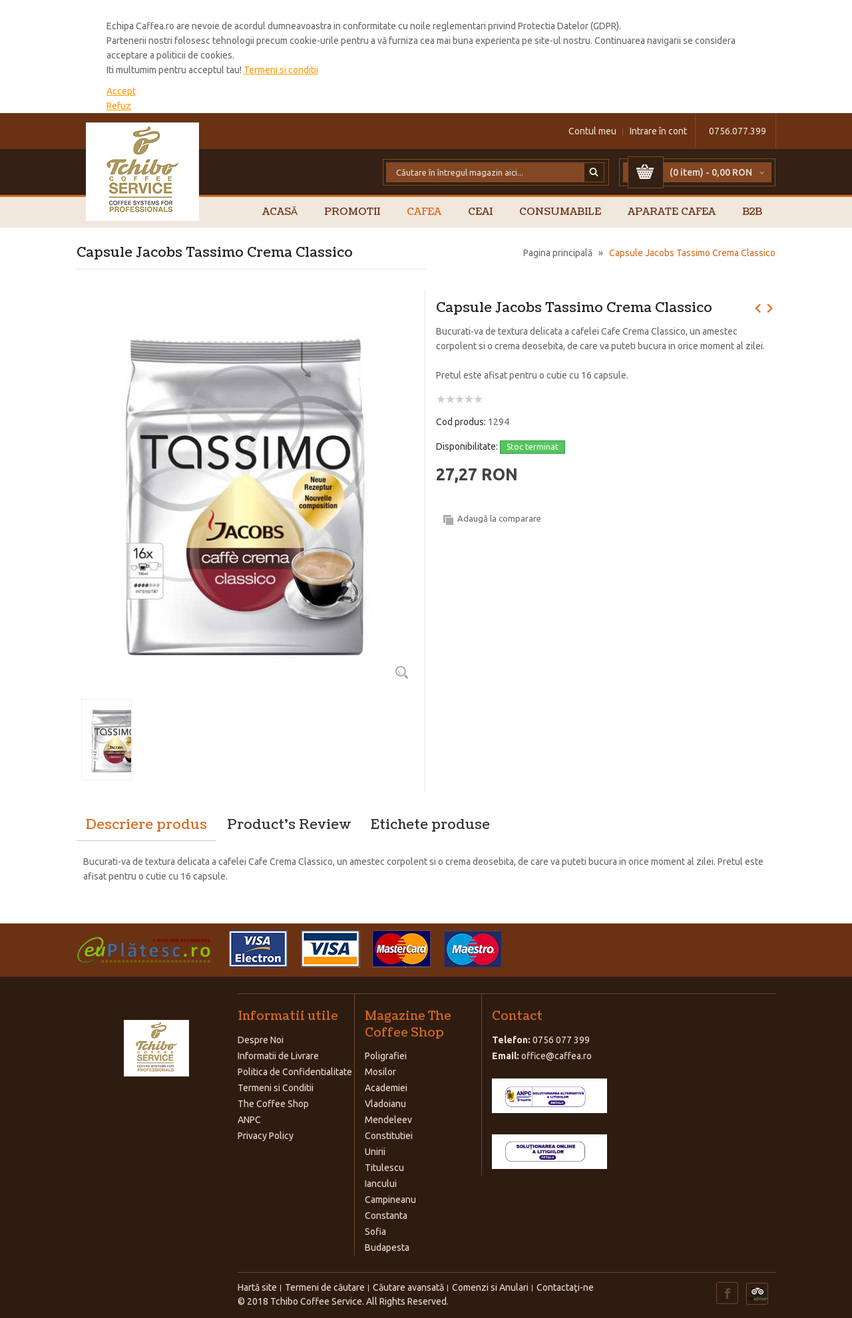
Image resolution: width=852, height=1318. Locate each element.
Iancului (381, 1183)
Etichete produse (430, 825)
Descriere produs (146, 825)
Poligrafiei (386, 1056)
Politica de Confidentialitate (295, 1072)
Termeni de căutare (325, 1287)
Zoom (401, 672)
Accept (121, 91)
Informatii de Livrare (278, 1056)
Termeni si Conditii (276, 1087)
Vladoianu (385, 1103)
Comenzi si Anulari (490, 1287)
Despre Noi (261, 1040)
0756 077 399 (561, 1040)
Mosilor (380, 1072)
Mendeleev (388, 1119)
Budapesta (387, 1247)
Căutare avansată (408, 1287)
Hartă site (257, 1287)
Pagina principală (557, 252)
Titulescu (384, 1167)
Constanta (386, 1215)
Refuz (118, 105)
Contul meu (592, 131)
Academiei (386, 1087)
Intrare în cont (658, 131)
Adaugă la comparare (499, 518)
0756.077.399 (737, 131)
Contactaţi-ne (565, 1287)
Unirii (375, 1151)
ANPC (249, 1119)
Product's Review (289, 825)
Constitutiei (389, 1135)
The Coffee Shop (273, 1103)
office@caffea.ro (556, 1056)
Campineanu (390, 1199)
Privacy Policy (266, 1135)
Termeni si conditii (281, 70)
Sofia (375, 1231)
